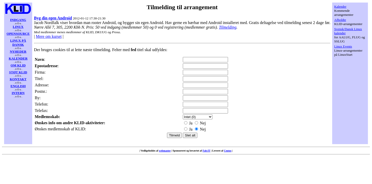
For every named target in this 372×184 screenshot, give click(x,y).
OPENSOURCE (18, 34)
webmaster (165, 150)
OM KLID (18, 65)
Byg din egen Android (53, 18)
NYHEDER (18, 51)
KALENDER (18, 58)
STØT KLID (18, 72)
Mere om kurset (49, 36)
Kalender (340, 6)
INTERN (18, 93)
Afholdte (340, 20)
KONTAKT (18, 79)
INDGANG (18, 20)
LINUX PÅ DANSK (18, 43)
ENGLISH (18, 86)
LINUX (18, 27)
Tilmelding (227, 27)
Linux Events (343, 46)
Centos (227, 150)
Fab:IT (206, 150)
